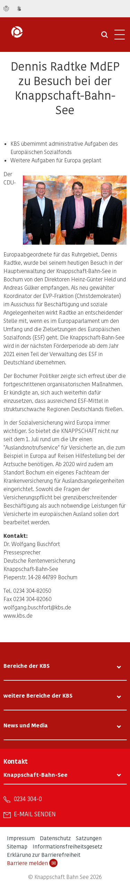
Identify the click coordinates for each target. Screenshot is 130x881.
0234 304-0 (28, 798)
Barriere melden (32, 863)
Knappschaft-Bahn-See (35, 774)
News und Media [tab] (25, 725)
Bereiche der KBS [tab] (26, 665)
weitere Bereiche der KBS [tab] (37, 695)
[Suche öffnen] (104, 37)
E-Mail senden (35, 813)
